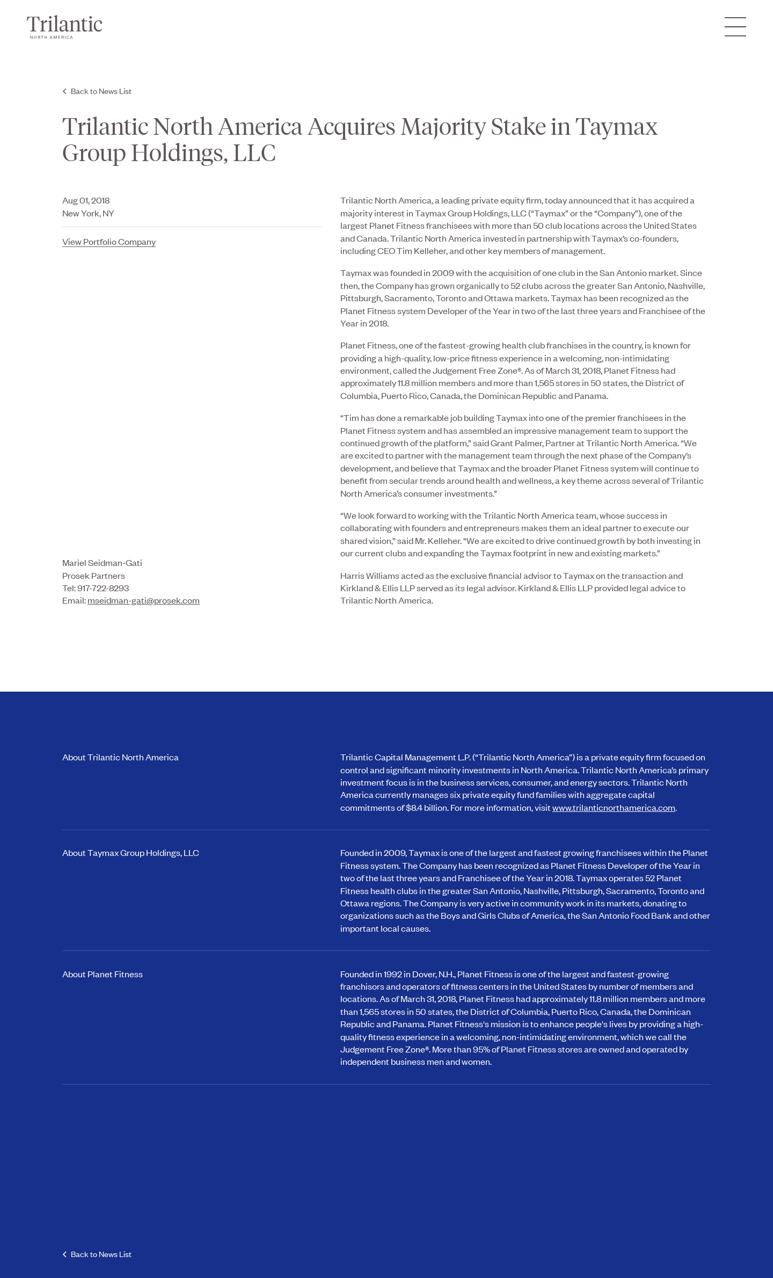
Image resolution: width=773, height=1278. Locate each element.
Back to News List (101, 90)
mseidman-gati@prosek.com (143, 600)
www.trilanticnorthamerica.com (613, 807)
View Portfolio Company (109, 241)
